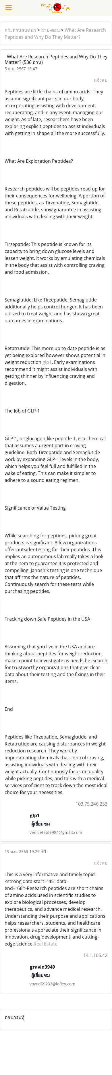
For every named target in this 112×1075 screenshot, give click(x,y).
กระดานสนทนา (20, 30)
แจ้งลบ (100, 80)
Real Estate (45, 944)
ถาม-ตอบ (50, 30)
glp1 (47, 362)
